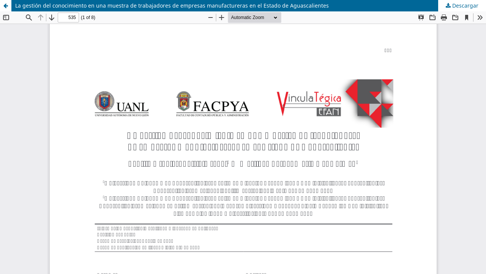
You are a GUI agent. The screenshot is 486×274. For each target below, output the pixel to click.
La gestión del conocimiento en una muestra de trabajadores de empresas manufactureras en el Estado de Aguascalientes (172, 5)
